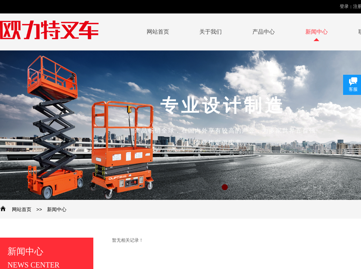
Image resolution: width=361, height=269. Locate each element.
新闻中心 (56, 209)
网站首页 (21, 209)
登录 (344, 6)
